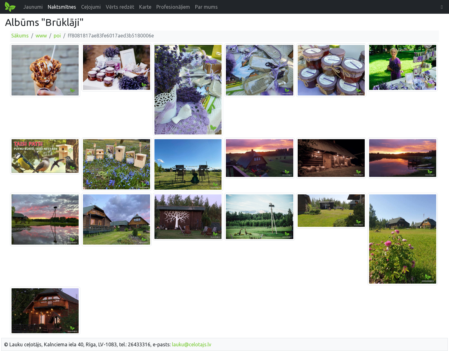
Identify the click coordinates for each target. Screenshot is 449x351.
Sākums (20, 35)
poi (57, 35)
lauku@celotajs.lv (191, 344)
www (41, 35)
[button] (441, 7)
